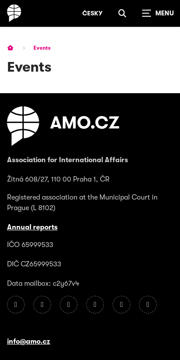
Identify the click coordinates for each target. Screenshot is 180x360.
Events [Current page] (42, 48)
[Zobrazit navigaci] (158, 13)
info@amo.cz (28, 341)
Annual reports (32, 227)
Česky (92, 13)
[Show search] (122, 13)
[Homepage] (14, 13)
